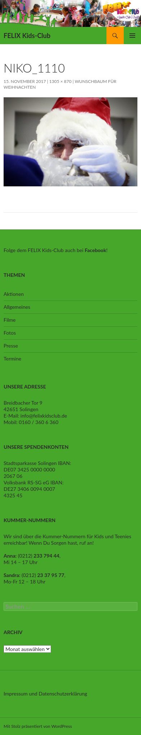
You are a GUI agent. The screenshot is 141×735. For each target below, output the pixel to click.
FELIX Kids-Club (27, 35)
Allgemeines (17, 307)
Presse (11, 346)
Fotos (10, 333)
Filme (9, 320)
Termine (12, 358)
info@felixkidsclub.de (44, 416)
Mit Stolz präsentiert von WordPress (38, 726)
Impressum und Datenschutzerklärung (45, 693)
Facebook (95, 250)
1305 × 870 (60, 81)
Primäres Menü (132, 35)
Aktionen (14, 294)
